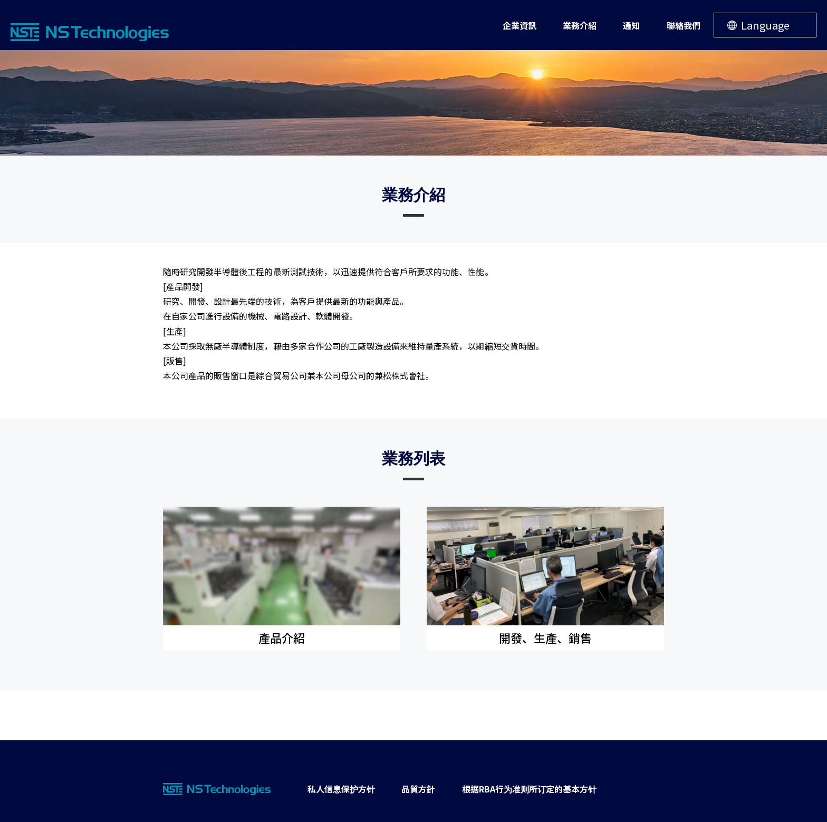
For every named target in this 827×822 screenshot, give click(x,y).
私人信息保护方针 (341, 788)
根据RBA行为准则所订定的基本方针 (529, 788)
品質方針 (418, 788)
